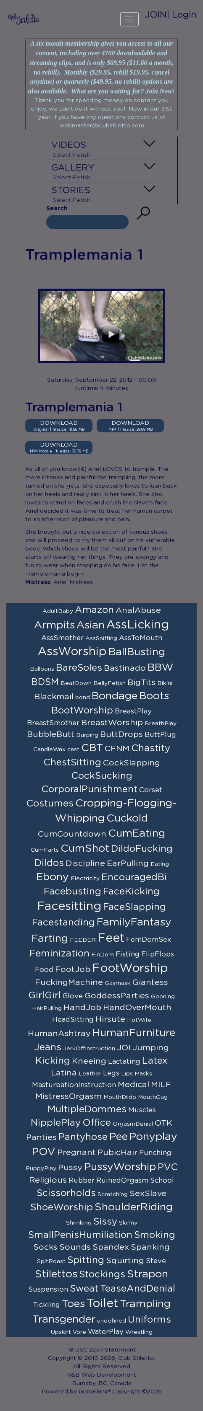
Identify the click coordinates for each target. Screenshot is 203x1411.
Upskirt (61, 1332)
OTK (163, 1123)
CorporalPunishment (89, 789)
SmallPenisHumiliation (80, 1235)
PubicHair (117, 1152)
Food (44, 970)
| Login (181, 14)
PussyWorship (120, 1167)
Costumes (50, 803)
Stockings (102, 1274)
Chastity (150, 748)
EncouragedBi (134, 877)
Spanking (150, 1247)
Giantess (150, 982)
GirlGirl (44, 995)
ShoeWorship (61, 1207)
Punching (155, 1153)
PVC (168, 1167)
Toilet (102, 1304)
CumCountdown (72, 834)
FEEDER (83, 940)
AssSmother (62, 638)
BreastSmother (53, 723)
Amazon (94, 610)
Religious (48, 1180)
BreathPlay (161, 723)
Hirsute (110, 1019)
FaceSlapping (134, 907)
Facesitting (69, 906)
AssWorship (72, 652)
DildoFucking (142, 848)
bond (82, 697)
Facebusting (72, 891)
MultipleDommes (87, 1109)
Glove (73, 996)
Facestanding (63, 922)
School (162, 1180)
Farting (50, 938)
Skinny (128, 1223)
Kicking (52, 1060)
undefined (111, 1321)
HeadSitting (73, 1019)
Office (96, 1122)
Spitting (85, 1260)
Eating (159, 864)
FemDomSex (148, 939)
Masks (143, 1074)
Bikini (164, 683)
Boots (154, 696)
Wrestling (139, 1332)
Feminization (59, 953)
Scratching (113, 1194)
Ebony (52, 877)
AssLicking (137, 625)
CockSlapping (131, 763)
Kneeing (89, 1061)
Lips (127, 1074)
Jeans (47, 1047)
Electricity (85, 878)
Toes (73, 1304)
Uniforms (149, 1319)
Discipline (85, 863)
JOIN (156, 14)
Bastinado (125, 668)
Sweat (84, 1288)
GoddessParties (116, 996)
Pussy (70, 1167)
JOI (124, 1048)
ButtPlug (160, 734)
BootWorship (82, 710)
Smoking (154, 1235)
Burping (87, 735)
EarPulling (128, 863)
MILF (161, 1084)
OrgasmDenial (133, 1124)
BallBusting (136, 652)
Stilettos (56, 1274)
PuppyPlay (41, 1168)
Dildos (49, 863)
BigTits (141, 682)
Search (57, 209)
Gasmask (118, 983)
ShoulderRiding (134, 1207)
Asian (90, 625)
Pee (118, 1137)
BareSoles (79, 667)
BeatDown (76, 683)
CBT (92, 748)
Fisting (128, 954)
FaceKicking (131, 891)
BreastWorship (112, 722)
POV (43, 1152)
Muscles (142, 1110)
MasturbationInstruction (74, 1085)
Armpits (54, 625)
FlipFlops (157, 954)
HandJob (82, 1007)
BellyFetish (109, 683)
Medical (133, 1084)
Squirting (125, 1260)
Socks (45, 1247)
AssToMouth (140, 638)
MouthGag (153, 1097)
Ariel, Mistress (73, 582)
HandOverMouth (137, 1007)
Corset (150, 790)
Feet (111, 938)
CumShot (85, 848)
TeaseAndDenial (137, 1288)
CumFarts (45, 850)
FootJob (72, 969)
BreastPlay (133, 711)
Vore (79, 1332)
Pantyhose (83, 1137)
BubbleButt (50, 734)
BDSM (45, 682)
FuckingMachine (69, 982)
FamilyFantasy (134, 922)
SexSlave (147, 1193)
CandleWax (49, 749)
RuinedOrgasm (122, 1180)
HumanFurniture (133, 1033)
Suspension (48, 1289)
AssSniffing (101, 638)
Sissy (105, 1221)
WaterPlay (106, 1331)
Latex (155, 1060)
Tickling (46, 1305)
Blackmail (54, 697)
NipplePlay (56, 1122)
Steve (156, 1261)
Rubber (82, 1180)
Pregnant (76, 1152)
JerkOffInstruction (89, 1049)
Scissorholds (66, 1193)
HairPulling (47, 1008)
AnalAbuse (138, 610)
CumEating (136, 833)
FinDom (102, 955)
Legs (111, 1073)
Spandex (110, 1247)
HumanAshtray (59, 1033)
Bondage (114, 696)
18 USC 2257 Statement (102, 1350)
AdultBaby (57, 611)
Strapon (147, 1274)
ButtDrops (121, 734)
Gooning (163, 997)
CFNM (117, 748)
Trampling (145, 1304)
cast (73, 749)
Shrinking (79, 1223)
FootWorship (130, 968)
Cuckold (127, 818)
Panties (41, 1137)
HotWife (139, 1020)
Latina (64, 1073)
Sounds (75, 1247)
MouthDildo (119, 1097)
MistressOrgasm (68, 1096)
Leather (90, 1074)
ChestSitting (72, 762)
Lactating (124, 1061)
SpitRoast (51, 1261)
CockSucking (101, 775)
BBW (161, 667)
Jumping (150, 1048)
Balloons (42, 669)
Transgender (63, 1319)
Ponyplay (153, 1137)
